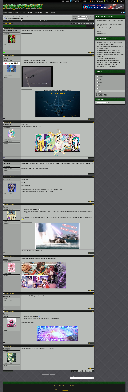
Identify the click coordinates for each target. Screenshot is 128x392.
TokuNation (15, 16)
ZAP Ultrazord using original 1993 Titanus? (107, 58)
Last (90, 23)
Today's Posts (68, 20)
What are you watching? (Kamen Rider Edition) (108, 60)
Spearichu (6, 296)
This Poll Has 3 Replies (102, 95)
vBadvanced (65, 390)
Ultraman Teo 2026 (101, 33)
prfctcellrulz (6, 179)
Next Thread (52, 374)
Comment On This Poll (102, 94)
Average (100, 82)
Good (99, 79)
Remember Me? (90, 16)
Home (5, 12)
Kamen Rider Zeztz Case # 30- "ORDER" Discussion (109, 42)
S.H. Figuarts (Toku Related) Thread (105, 44)
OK (99, 85)
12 (86, 23)
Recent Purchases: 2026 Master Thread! (106, 66)
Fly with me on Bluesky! (49, 90)
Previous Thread (45, 374)
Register (23, 20)
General (20, 16)
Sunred (5, 207)
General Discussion (28, 16)
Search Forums (100, 99)
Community (43, 20)
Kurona (5, 314)
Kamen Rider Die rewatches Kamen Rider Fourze (108, 52)
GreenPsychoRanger (10, 31)
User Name (75, 16)
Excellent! (100, 76)
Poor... (99, 88)
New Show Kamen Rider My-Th (104, 28)
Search (87, 20)
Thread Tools (89, 25)
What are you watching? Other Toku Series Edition (108, 50)
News (10, 12)
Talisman (6, 58)
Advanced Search (101, 103)
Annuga (5, 259)
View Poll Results (100, 93)
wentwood (6, 163)
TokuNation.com (8, 16)
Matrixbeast (7, 125)
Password (75, 18)
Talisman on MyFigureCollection (63, 90)
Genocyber (6, 349)
